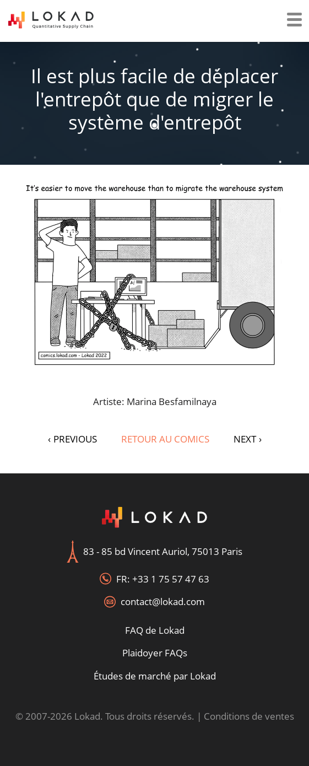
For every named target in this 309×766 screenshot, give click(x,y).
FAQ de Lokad (155, 630)
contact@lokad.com (163, 601)
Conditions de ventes (249, 716)
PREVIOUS (72, 439)
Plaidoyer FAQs (154, 652)
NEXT (248, 439)
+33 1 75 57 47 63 (170, 579)
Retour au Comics (165, 439)
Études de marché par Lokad (155, 676)
